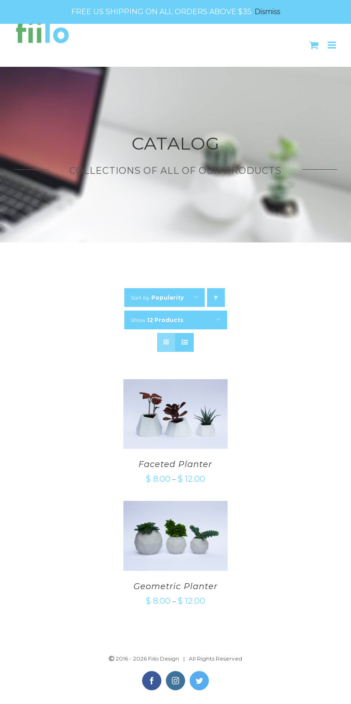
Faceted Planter (175, 464)
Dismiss (267, 11)
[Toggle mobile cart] (314, 45)
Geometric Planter (175, 586)
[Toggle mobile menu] (332, 45)
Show (157, 320)
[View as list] (184, 342)
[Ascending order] (216, 297)
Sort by (157, 297)
